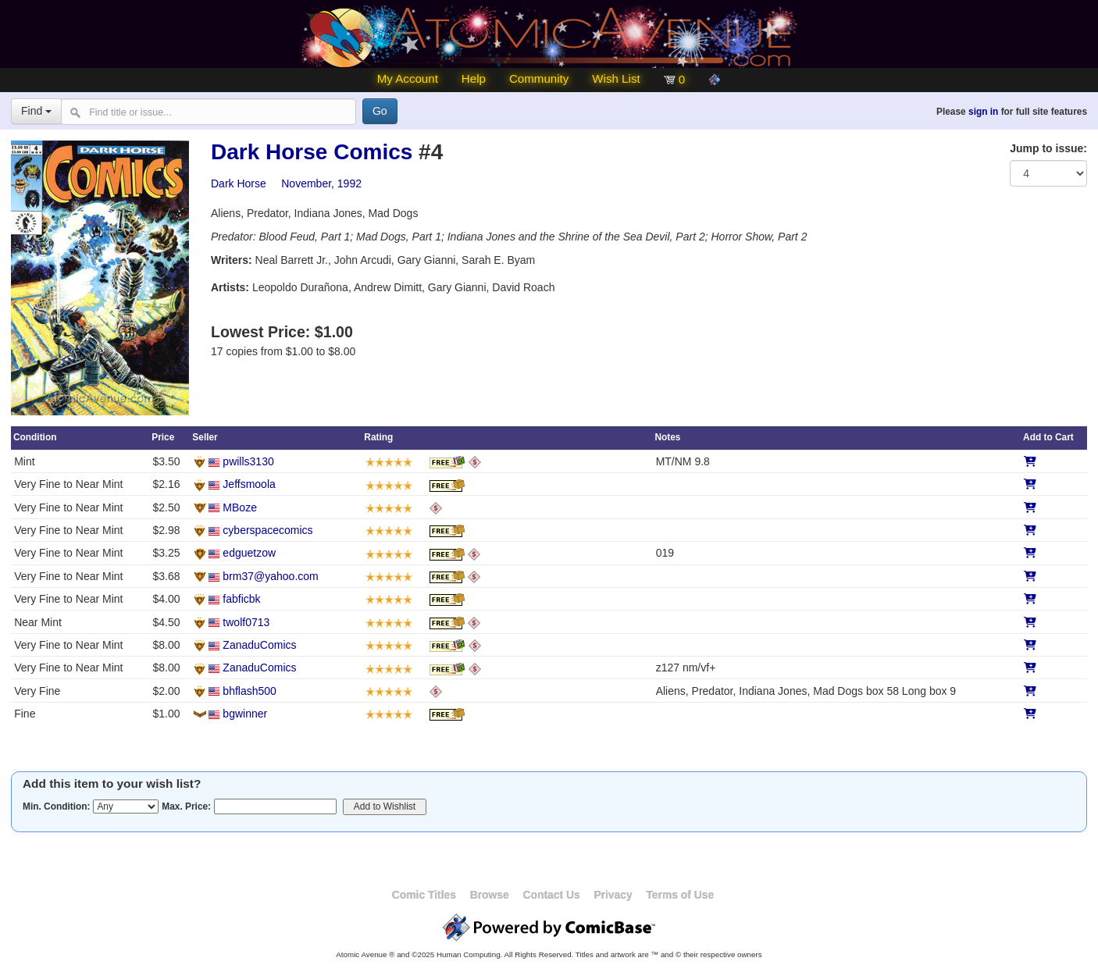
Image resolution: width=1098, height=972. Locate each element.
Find (36, 111)
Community (539, 78)
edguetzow (249, 553)
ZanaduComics (259, 645)
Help (474, 78)
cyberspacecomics (267, 530)
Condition (34, 437)
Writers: (231, 260)
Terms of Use (680, 894)
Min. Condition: (57, 806)
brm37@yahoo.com (270, 576)
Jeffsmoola (249, 484)
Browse (489, 894)
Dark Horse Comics (311, 152)
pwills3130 (248, 461)
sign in (983, 111)
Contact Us (550, 894)
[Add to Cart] (1030, 461)
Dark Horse (238, 183)
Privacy (613, 894)
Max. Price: (186, 806)
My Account (407, 78)
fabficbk (241, 599)
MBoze (240, 507)
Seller (204, 437)
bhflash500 (249, 691)
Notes (667, 437)
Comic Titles (424, 894)
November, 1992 (321, 183)
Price (163, 437)
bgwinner (245, 713)
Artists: (230, 287)
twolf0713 (246, 622)
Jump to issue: (1048, 148)
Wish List (616, 78)
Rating (378, 437)
